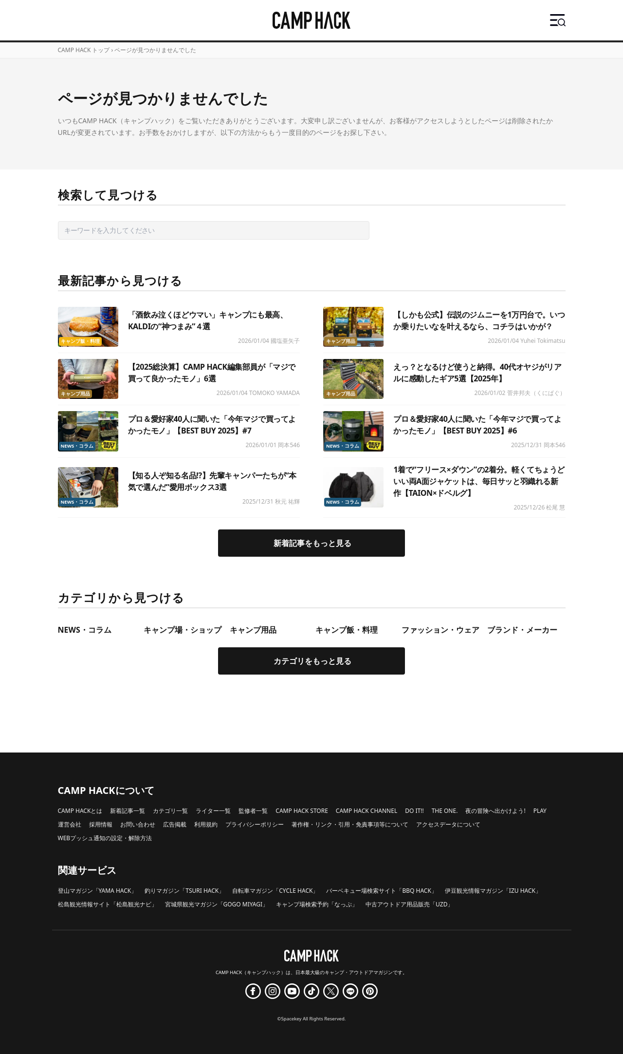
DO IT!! (414, 811)
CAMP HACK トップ (84, 50)
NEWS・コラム (77, 446)
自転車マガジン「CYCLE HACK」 (275, 890)
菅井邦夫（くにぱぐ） (536, 393)
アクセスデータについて (448, 824)
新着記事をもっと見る (312, 543)
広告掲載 (174, 824)
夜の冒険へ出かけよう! (495, 811)
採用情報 (100, 824)
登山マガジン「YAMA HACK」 (97, 890)
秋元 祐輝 (287, 501)
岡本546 (289, 445)
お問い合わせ (137, 824)
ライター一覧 (213, 811)
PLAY (540, 811)
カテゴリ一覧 (170, 811)
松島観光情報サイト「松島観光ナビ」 (107, 904)
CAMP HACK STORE (301, 811)
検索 (386, 230)
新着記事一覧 (127, 811)
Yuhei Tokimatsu (542, 341)
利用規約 (206, 824)
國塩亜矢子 (285, 341)
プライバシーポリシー (254, 824)
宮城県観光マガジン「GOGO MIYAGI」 (217, 904)
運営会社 (69, 824)
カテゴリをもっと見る (312, 661)
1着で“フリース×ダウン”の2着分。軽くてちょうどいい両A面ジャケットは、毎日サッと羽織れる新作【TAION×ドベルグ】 (479, 481)
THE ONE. (445, 811)
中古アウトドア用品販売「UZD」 (409, 904)
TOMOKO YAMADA (274, 393)
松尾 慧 (555, 507)
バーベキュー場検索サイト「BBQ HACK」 (381, 890)
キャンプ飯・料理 (80, 341)
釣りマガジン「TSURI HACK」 (184, 890)
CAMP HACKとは (80, 811)
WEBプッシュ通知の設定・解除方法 (105, 838)
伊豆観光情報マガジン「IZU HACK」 (493, 890)
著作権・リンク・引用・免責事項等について (350, 824)
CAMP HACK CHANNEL (366, 811)
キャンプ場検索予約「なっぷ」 (317, 904)
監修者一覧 (253, 811)
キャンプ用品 (340, 341)
